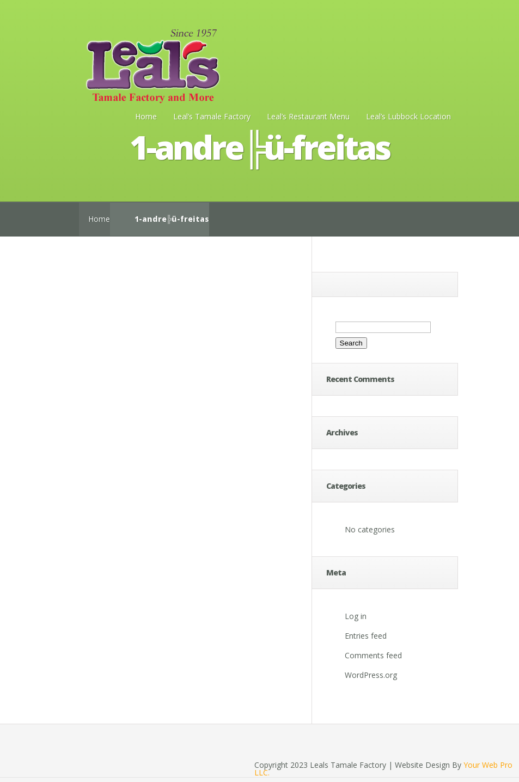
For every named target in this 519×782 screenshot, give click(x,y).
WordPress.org (371, 675)
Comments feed (373, 655)
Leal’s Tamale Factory (212, 116)
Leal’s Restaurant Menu (308, 116)
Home (146, 116)
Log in (356, 616)
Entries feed (366, 636)
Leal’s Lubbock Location (408, 116)
